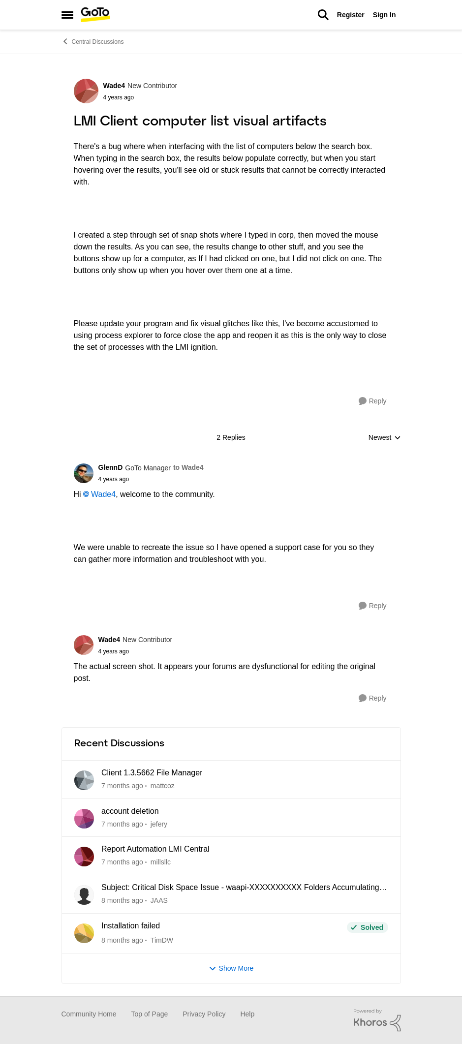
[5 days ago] (122, 786)
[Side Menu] (67, 14)
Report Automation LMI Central (155, 849)
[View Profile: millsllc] (84, 856)
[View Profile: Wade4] (86, 91)
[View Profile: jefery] (84, 819)
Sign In (384, 15)
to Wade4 (188, 467)
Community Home (89, 1014)
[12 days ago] (122, 824)
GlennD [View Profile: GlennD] (110, 467)
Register (351, 15)
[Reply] (373, 401)
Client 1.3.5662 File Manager (151, 772)
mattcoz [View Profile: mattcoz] (162, 786)
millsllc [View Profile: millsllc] (160, 862)
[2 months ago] (122, 862)
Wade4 (103, 494)
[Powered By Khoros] (377, 1020)
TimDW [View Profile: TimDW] (161, 940)
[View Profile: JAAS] (84, 895)
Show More (231, 968)
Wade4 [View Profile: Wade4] (114, 86)
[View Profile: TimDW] (84, 933)
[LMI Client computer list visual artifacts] (151, 479)
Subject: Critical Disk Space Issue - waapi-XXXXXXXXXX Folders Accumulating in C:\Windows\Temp (244, 888)
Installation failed (130, 925)
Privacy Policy (204, 1014)
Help (247, 1014)
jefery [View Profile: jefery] (158, 824)
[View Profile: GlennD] (83, 473)
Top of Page (149, 1014)
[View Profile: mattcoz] (84, 780)
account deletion (130, 811)
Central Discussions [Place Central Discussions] (93, 41)
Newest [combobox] (385, 438)
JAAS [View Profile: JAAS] (158, 900)
